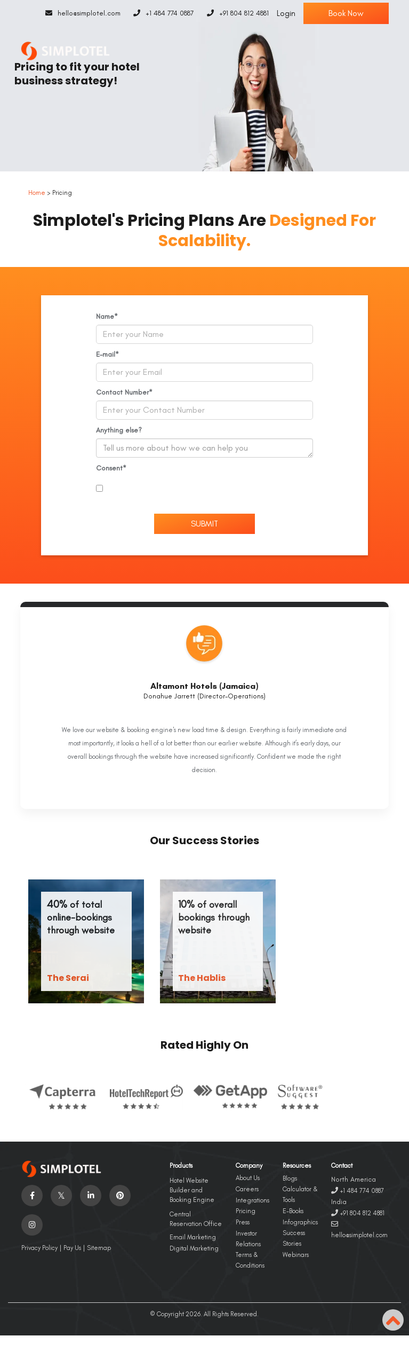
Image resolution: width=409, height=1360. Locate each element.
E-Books (293, 1211)
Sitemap (99, 1248)
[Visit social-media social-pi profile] (120, 1195)
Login (286, 13)
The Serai (68, 978)
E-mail (105, 354)
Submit (204, 523)
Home (36, 192)
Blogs (290, 1178)
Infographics (300, 1222)
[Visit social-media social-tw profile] (61, 1195)
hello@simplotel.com (80, 13)
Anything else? (119, 430)
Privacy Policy (39, 1248)
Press (243, 1222)
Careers (247, 1189)
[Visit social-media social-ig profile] (32, 1225)
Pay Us (72, 1248)
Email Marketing (193, 1237)
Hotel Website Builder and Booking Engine (192, 1190)
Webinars (296, 1255)
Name (105, 316)
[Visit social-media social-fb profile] (32, 1195)
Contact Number (122, 392)
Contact (341, 1165)
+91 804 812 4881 (235, 13)
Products (181, 1165)
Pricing (245, 1211)
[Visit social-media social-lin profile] (90, 1195)
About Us (248, 1178)
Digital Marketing (194, 1248)
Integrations (252, 1200)
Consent (109, 468)
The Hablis (202, 978)
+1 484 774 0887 (161, 13)
